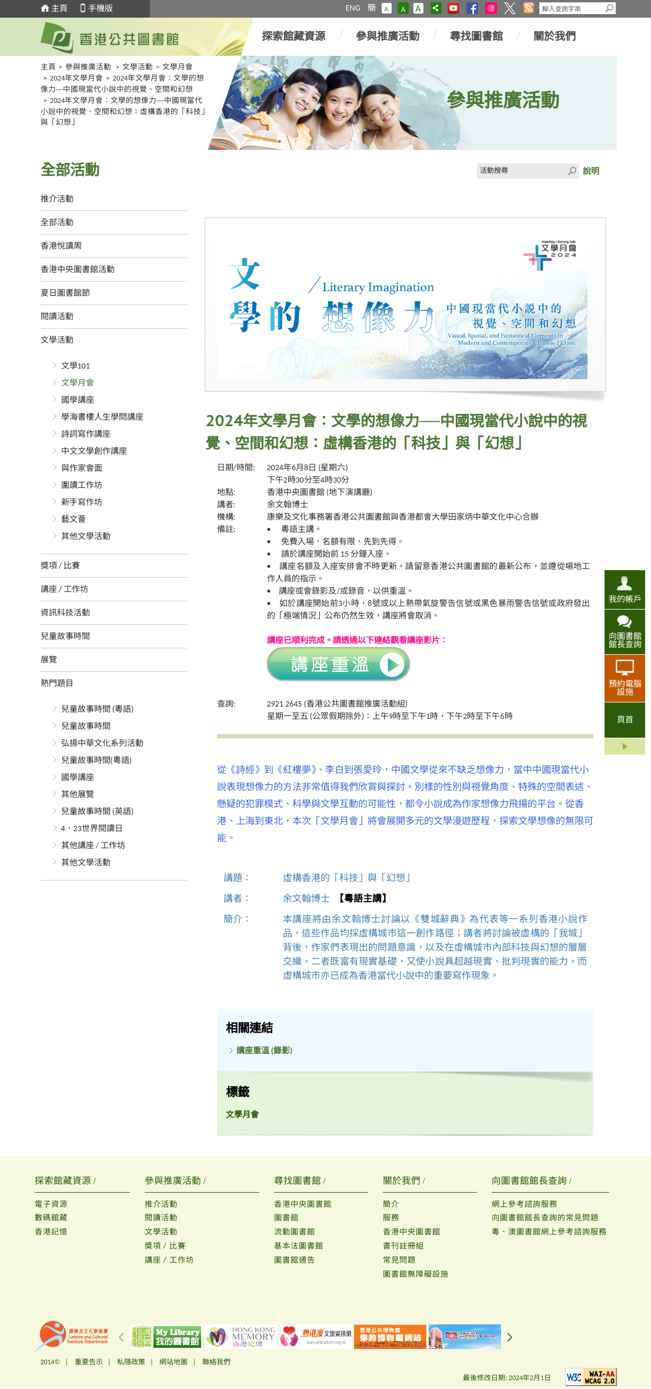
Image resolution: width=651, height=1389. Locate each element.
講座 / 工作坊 (65, 589)
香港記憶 (51, 1232)
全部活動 (57, 222)
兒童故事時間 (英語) (97, 811)
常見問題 (399, 1260)
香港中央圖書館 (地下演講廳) (320, 492)
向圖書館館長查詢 (625, 640)
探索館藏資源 (293, 36)
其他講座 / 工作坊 (93, 846)
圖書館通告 (294, 1260)
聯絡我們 (216, 1362)
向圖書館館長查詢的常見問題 (545, 1218)
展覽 (49, 660)
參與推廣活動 (387, 36)
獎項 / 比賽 (61, 566)
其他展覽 (77, 794)
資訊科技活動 (65, 613)
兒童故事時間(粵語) (96, 760)
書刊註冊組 (403, 1246)
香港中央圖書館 (303, 1204)
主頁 (59, 9)
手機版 (100, 9)
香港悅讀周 (61, 246)
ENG (353, 8)
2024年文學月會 (77, 77)
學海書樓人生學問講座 (102, 417)
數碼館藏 (51, 1218)
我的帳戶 (625, 599)
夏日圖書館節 (65, 293)
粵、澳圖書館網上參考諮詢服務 (549, 1232)
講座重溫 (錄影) (264, 1051)
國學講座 (77, 400)
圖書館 (286, 1218)
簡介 (391, 1204)
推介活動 (57, 199)
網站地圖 (173, 1362)
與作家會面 (81, 468)
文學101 (75, 366)
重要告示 (89, 1362)
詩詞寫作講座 (86, 434)
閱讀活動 (57, 317)
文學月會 (177, 66)
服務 (391, 1218)
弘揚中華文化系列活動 (102, 743)
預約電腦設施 (625, 688)
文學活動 (137, 66)
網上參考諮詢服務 (524, 1204)
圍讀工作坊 (81, 485)
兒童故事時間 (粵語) (97, 709)
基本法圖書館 (298, 1246)
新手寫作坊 (81, 502)
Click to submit (571, 171)
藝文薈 (73, 519)
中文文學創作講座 (94, 451)
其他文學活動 (86, 536)
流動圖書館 (294, 1232)
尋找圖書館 (476, 36)
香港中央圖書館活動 (78, 270)
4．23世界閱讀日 (92, 829)
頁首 (625, 720)
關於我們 (554, 36)
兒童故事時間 (65, 636)
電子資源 (51, 1204)
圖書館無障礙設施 (416, 1274)
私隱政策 (131, 1362)
